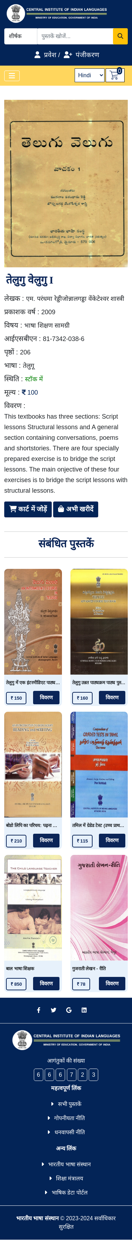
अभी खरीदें (75, 509)
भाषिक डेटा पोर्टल (70, 1193)
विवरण (46, 697)
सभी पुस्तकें (69, 1104)
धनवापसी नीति (70, 1132)
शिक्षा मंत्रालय (69, 1178)
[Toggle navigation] (12, 76)
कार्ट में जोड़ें (28, 509)
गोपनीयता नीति (69, 1118)
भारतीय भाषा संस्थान (69, 1164)
